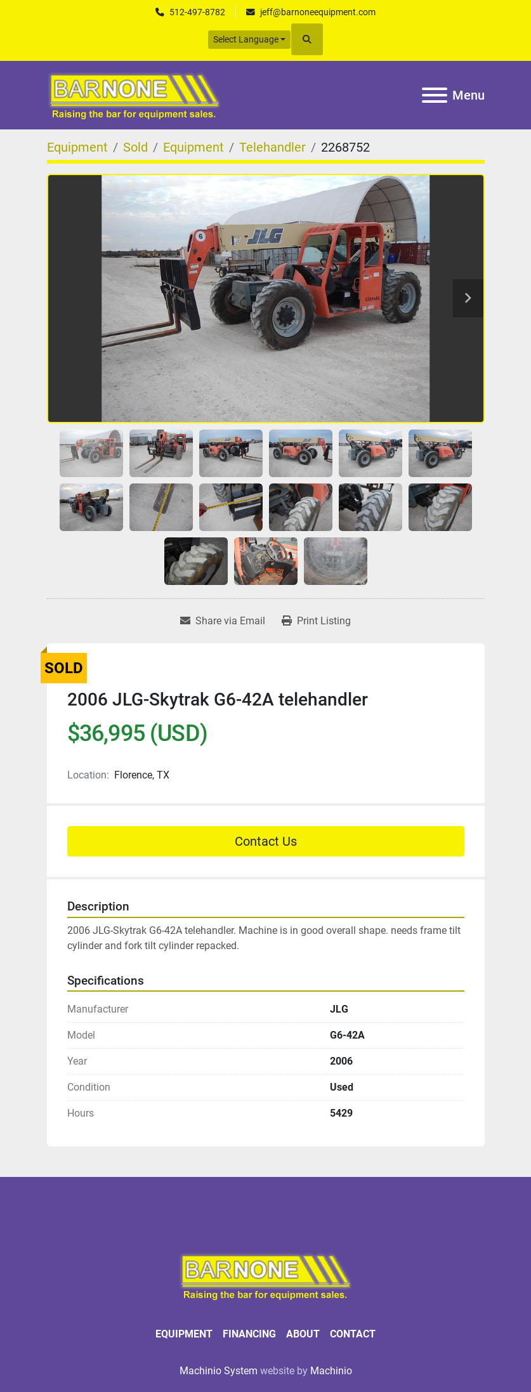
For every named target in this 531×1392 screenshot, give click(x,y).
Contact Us (266, 841)
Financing (249, 1334)
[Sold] (135, 147)
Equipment (184, 1334)
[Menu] (434, 95)
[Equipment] (77, 147)
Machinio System (219, 1371)
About (303, 1334)
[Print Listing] (316, 621)
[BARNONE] (265, 1275)
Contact (353, 1334)
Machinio (331, 1371)
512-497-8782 (197, 12)
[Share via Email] (222, 621)
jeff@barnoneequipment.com (318, 12)
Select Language (246, 39)
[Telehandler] (272, 147)
